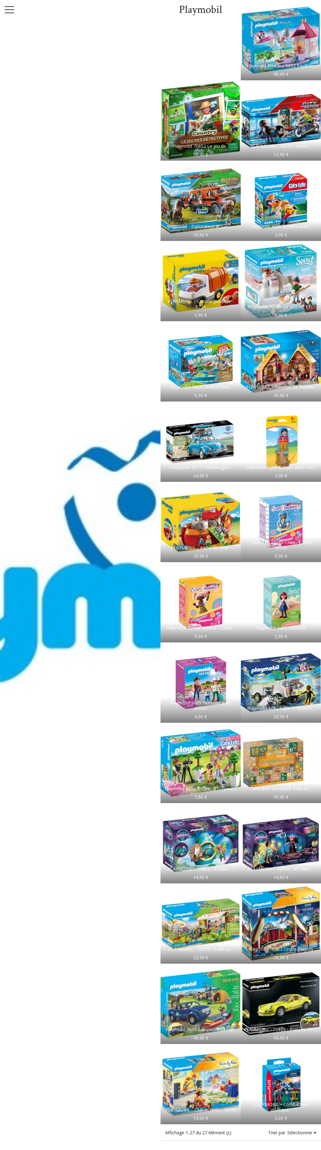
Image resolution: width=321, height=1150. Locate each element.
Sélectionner (300, 1133)
